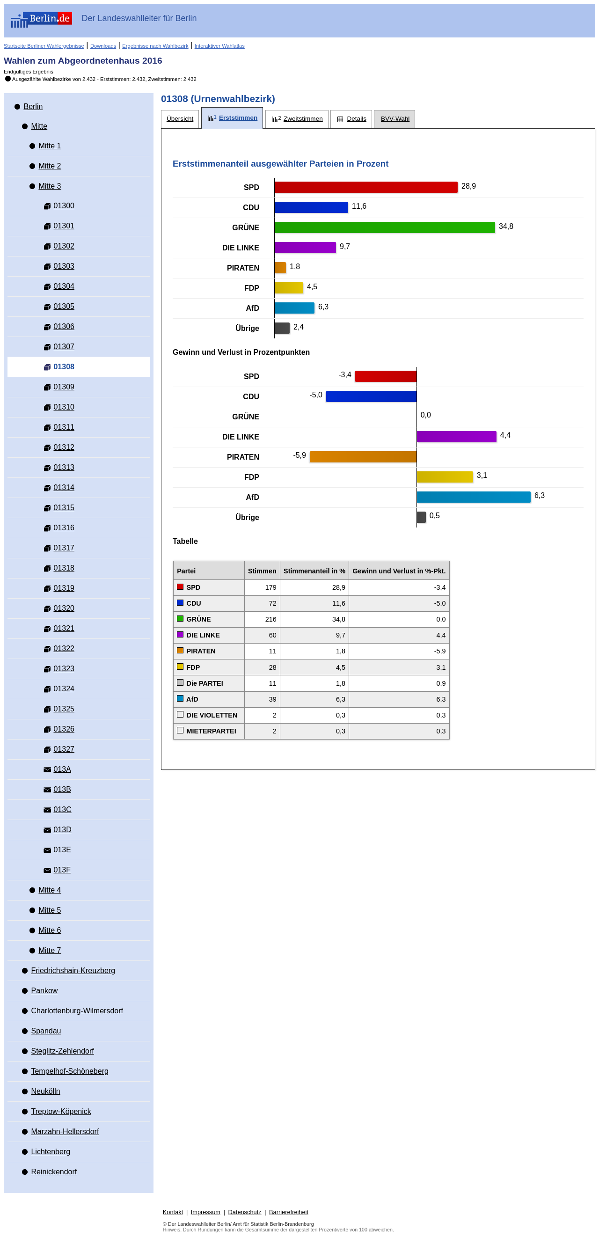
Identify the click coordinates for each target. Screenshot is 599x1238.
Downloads (103, 46)
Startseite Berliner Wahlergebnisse (44, 46)
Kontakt (173, 1212)
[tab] (179, 119)
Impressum (205, 1212)
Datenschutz (244, 1212)
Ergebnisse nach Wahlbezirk (155, 46)
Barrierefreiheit (288, 1212)
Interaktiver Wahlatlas (220, 46)
